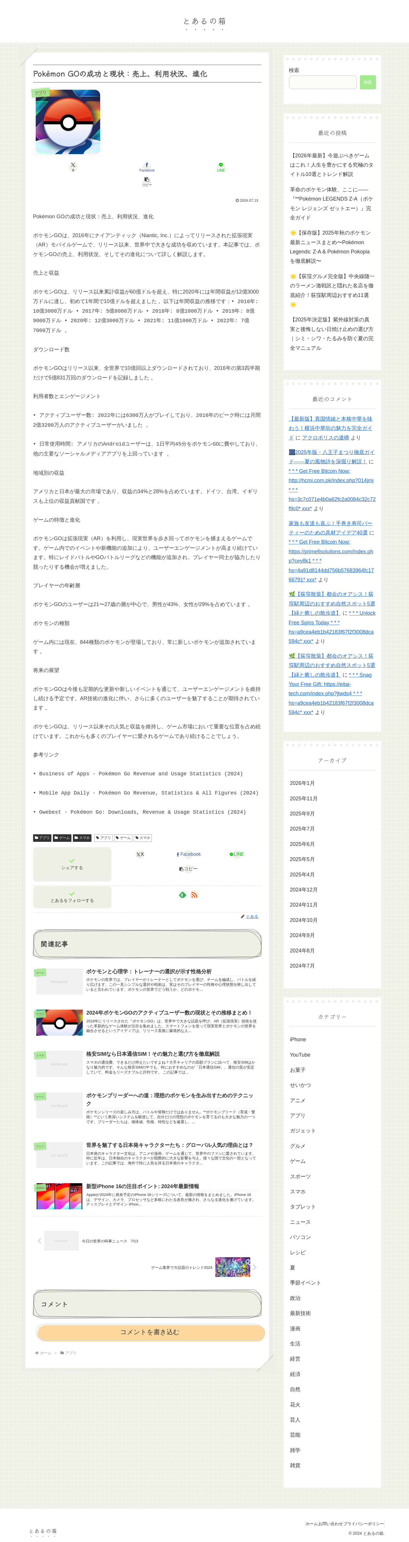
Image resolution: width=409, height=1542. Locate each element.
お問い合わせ (322, 1523)
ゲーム (62, 823)
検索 (294, 70)
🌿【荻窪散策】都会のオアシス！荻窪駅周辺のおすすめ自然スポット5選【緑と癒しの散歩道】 (332, 603)
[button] (204, 167)
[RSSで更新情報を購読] (194, 880)
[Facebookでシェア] (128, 167)
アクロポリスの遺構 (325, 438)
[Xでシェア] (89, 167)
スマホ (82, 823)
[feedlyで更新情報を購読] (182, 880)
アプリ (42, 823)
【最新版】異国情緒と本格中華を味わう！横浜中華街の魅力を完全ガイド (330, 428)
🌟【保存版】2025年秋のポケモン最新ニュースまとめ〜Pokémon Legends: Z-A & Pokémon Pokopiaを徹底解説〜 (330, 247)
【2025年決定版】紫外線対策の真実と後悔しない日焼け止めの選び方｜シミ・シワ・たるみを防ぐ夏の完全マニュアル (332, 334)
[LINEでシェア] (166, 167)
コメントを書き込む (150, 1332)
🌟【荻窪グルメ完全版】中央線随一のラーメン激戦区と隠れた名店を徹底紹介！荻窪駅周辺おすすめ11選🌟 (332, 290)
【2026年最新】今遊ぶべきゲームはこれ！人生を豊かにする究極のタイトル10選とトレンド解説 (332, 165)
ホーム (298, 1523)
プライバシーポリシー (361, 1523)
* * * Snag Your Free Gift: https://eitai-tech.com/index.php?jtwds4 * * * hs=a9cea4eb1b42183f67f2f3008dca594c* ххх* (331, 694)
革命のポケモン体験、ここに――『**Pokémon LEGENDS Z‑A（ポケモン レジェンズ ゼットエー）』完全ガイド (331, 204)
